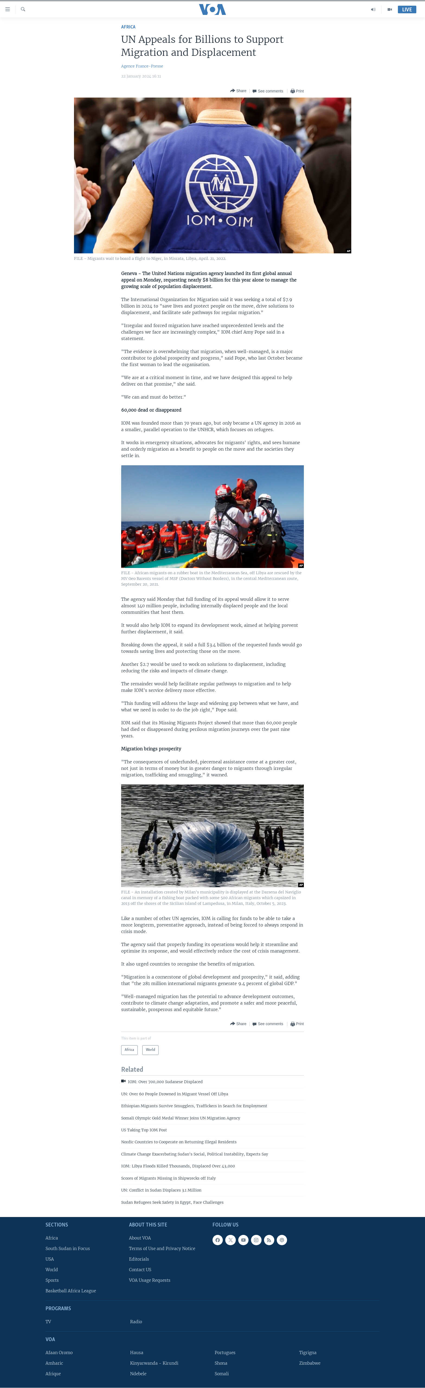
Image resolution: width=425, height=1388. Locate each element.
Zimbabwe (309, 1363)
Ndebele (138, 1373)
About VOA (140, 1238)
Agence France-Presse (142, 66)
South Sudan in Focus (68, 1248)
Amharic (54, 1363)
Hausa (136, 1352)
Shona (221, 1363)
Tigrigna (308, 1352)
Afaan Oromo (59, 1352)
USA (50, 1259)
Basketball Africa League (71, 1290)
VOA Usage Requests (149, 1280)
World (52, 1269)
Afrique (53, 1373)
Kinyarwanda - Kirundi (154, 1363)
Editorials (139, 1259)
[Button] (238, 91)
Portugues (225, 1352)
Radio (136, 1321)
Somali (222, 1373)
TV (48, 1321)
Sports (52, 1280)
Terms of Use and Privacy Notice (162, 1248)
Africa (128, 27)
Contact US (140, 1269)
